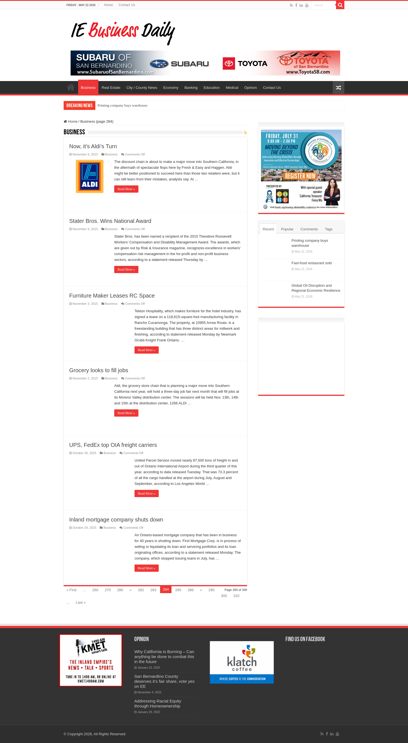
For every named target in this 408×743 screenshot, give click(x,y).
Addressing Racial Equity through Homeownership (157, 703)
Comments (309, 229)
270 (108, 590)
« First (71, 590)
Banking (191, 87)
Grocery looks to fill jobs (98, 370)
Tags (328, 229)
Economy (170, 87)
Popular (287, 229)
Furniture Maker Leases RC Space (112, 296)
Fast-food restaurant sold (312, 263)
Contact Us (127, 5)
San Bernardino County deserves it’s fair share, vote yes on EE (164, 681)
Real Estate (111, 87)
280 (120, 590)
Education (212, 87)
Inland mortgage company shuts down (116, 520)
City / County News (141, 87)
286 (191, 590)
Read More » (126, 189)
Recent (268, 229)
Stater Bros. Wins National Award (110, 221)
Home (108, 5)
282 (141, 590)
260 (95, 590)
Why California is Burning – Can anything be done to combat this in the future (164, 656)
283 (153, 590)
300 (224, 596)
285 (178, 590)
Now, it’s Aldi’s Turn (93, 146)
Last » (81, 602)
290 (211, 590)
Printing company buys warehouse (122, 105)
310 (236, 596)
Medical (232, 87)
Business (88, 87)
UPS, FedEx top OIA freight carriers (113, 445)
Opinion (250, 87)
